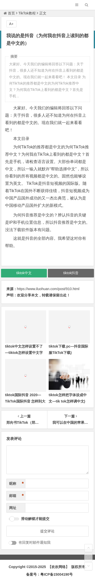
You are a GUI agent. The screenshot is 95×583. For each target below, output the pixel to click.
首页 (9, 13)
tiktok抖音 (71, 273)
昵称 (16, 483)
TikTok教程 (27, 13)
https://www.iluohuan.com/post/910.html (48, 289)
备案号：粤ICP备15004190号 (49, 574)
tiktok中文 (24, 273)
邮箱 (16, 495)
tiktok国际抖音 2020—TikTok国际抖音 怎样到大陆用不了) (25, 401)
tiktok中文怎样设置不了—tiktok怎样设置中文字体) (24, 352)
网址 (12, 508)
